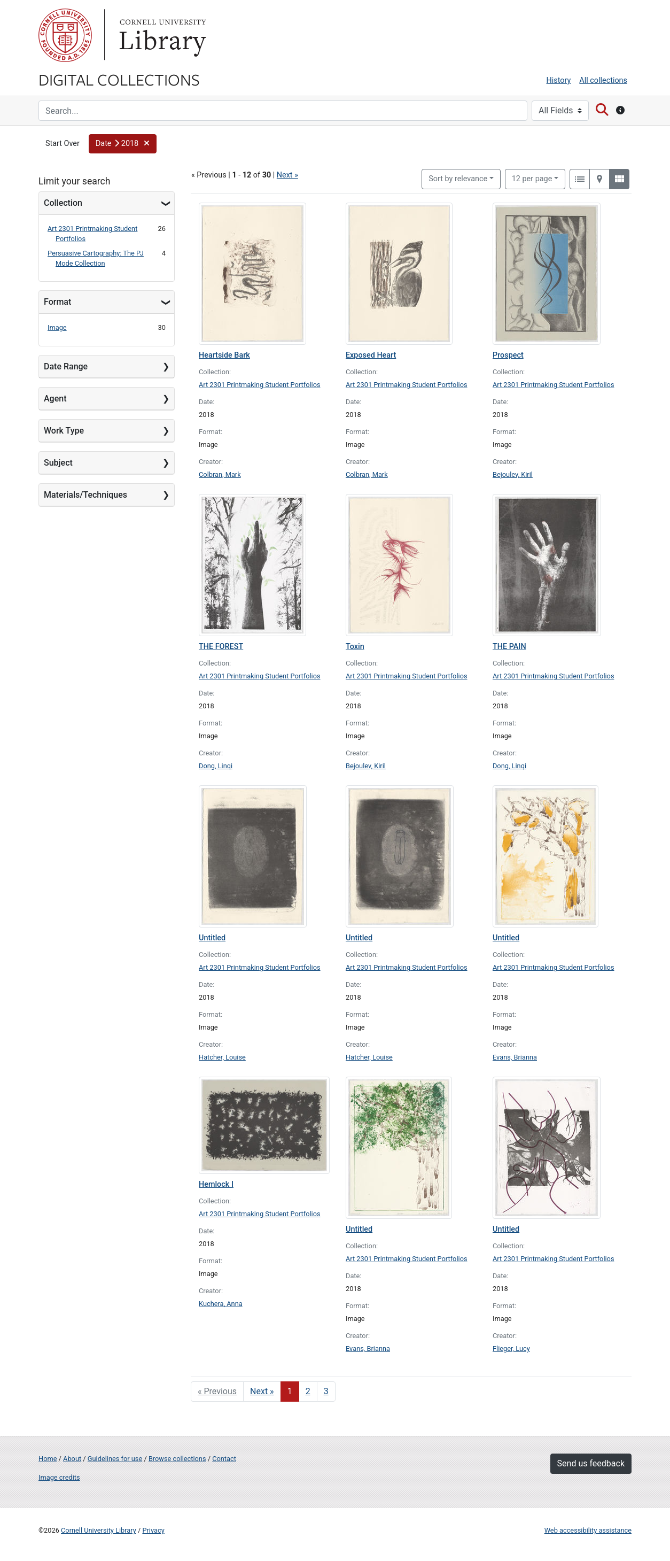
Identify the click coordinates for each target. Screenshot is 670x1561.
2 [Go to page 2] (308, 1391)
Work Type (64, 431)
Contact (224, 1459)
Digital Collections (119, 79)
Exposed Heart (371, 355)
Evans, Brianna (515, 1057)
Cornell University (65, 35)
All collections (603, 80)
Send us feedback (591, 1463)
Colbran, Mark (220, 474)
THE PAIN (509, 646)
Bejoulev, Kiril (513, 474)
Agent (55, 398)
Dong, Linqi (215, 766)
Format (57, 302)
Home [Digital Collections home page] (47, 1459)
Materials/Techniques (85, 495)
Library (161, 35)
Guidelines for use (115, 1459)
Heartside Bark (224, 355)
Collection (63, 203)
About (72, 1459)
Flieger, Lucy (511, 1348)
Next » (287, 175)
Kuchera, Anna (221, 1304)
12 (532, 178)
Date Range (66, 366)
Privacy (153, 1530)
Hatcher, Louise (222, 1057)
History (559, 80)
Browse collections (177, 1459)
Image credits (59, 1477)
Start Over (62, 143)
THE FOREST (221, 646)
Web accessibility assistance (588, 1530)
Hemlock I (216, 1184)
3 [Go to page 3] (326, 1391)
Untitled (212, 937)
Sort (458, 178)
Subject (58, 463)
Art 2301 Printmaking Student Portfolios (260, 385)
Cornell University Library (98, 1530)
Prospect (508, 355)
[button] (123, 143)
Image (57, 327)
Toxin (355, 646)
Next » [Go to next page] (262, 1391)
